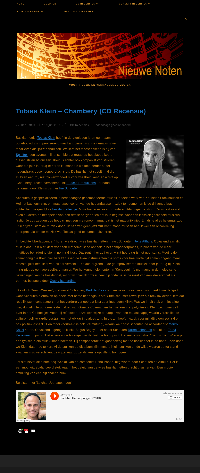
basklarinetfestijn (64, 209)
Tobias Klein (46, 137)
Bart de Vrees (96, 290)
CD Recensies (79, 125)
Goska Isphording (63, 280)
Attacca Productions (81, 183)
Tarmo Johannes (140, 330)
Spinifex (22, 154)
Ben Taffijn (28, 125)
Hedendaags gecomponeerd (112, 125)
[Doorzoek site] (186, 20)
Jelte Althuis (143, 241)
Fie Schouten (69, 188)
